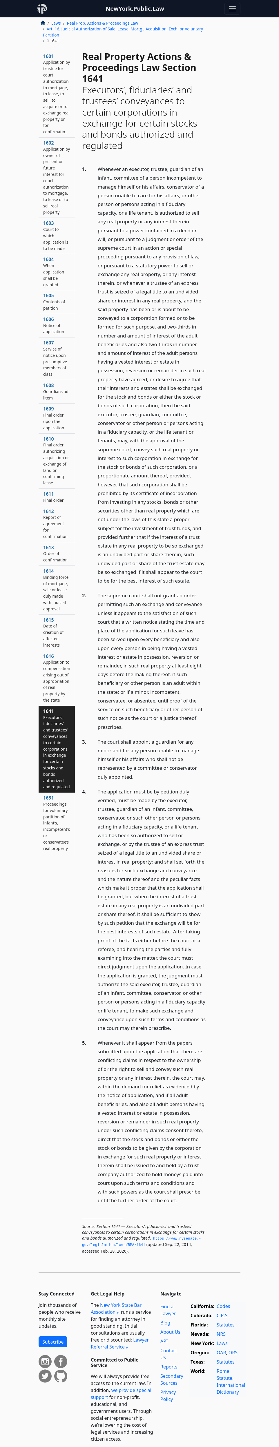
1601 (56, 94)
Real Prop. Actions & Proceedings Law (102, 23)
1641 (56, 749)
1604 (53, 271)
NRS (221, 1334)
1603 (55, 235)
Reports (168, 1367)
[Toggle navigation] (232, 8)
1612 (55, 523)
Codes (223, 1306)
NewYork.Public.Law (135, 8)
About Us (170, 1332)
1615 (53, 632)
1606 (53, 325)
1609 (53, 418)
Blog (165, 1323)
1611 (53, 497)
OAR (221, 1352)
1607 (55, 358)
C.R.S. (223, 1315)
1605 (54, 301)
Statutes (226, 1325)
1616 (56, 678)
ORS (233, 1352)
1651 (56, 823)
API (164, 1341)
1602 (56, 177)
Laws (56, 23)
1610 (56, 461)
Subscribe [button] (53, 1342)
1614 (55, 590)
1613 (55, 553)
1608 (55, 391)
